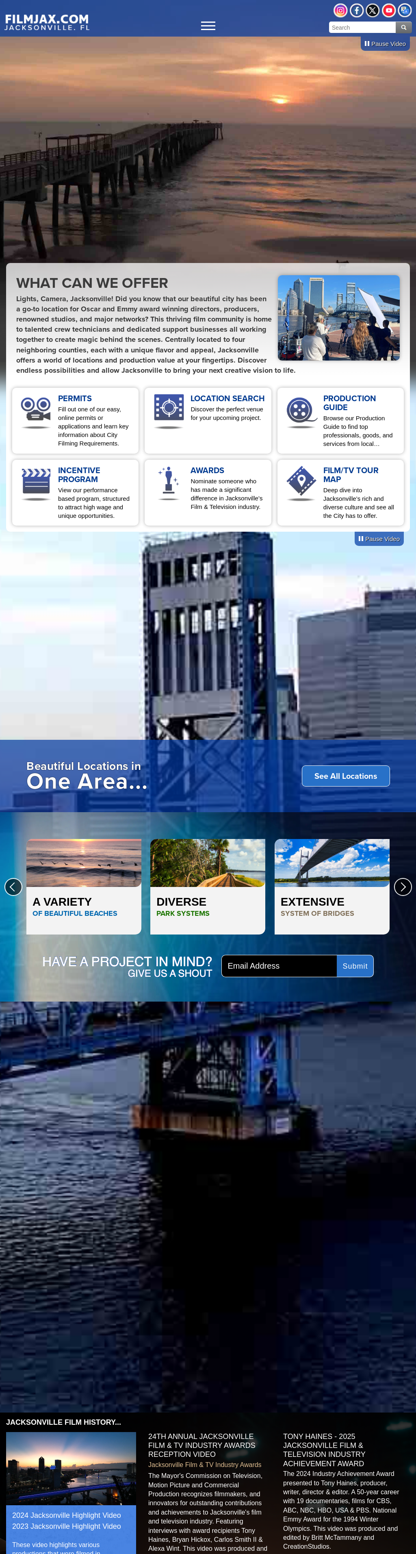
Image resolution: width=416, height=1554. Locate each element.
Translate (405, 10)
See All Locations (345, 776)
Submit (355, 966)
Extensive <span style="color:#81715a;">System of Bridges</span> (332, 887)
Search (404, 27)
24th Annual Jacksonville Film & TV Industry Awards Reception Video (202, 1445)
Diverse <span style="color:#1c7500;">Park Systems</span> (207, 887)
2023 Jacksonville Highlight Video (66, 1526)
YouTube (389, 10)
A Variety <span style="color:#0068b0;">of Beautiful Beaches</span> (83, 887)
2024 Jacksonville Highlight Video (66, 1515)
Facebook (357, 10)
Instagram (341, 10)
